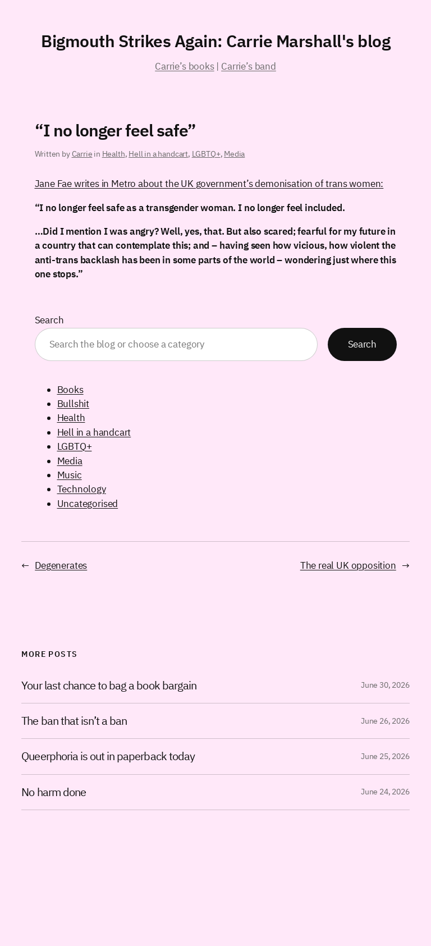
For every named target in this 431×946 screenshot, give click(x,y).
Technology (81, 489)
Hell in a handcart (158, 154)
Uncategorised (87, 503)
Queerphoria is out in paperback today (107, 756)
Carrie (82, 154)
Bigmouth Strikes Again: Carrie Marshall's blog (215, 41)
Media (234, 154)
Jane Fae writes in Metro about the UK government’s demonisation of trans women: (209, 183)
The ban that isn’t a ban (74, 721)
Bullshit (73, 403)
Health (113, 154)
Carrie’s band (248, 66)
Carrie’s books (184, 66)
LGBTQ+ (206, 154)
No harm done (53, 792)
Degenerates (61, 565)
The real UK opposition (348, 565)
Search (49, 320)
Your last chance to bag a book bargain (108, 685)
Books (70, 389)
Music (69, 475)
